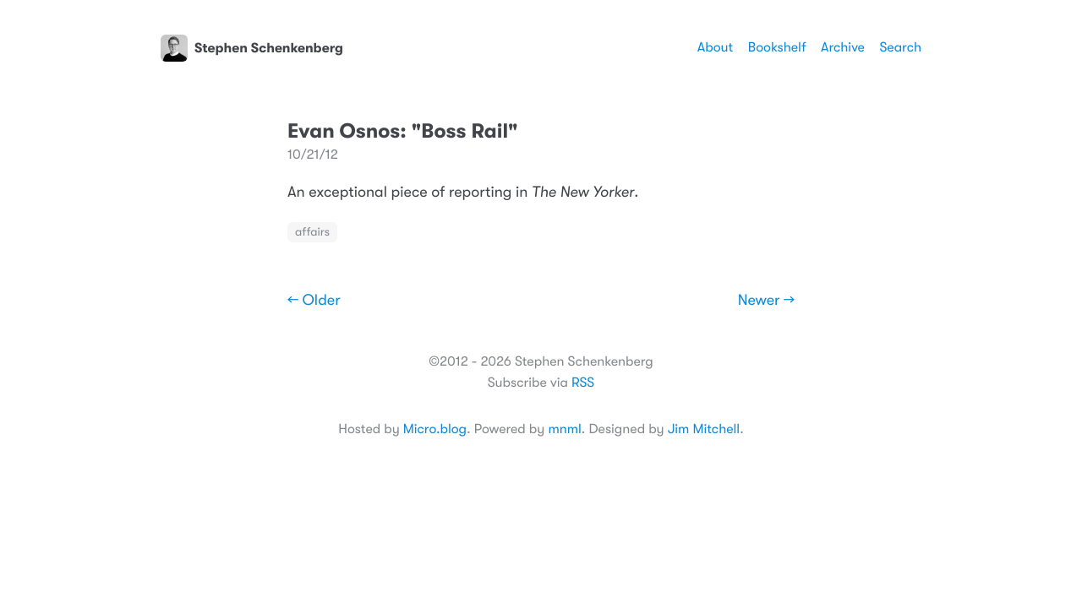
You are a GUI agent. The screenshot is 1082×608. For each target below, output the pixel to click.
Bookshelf (777, 47)
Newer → (766, 300)
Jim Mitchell (704, 429)
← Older (314, 300)
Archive (843, 47)
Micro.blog (435, 429)
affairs (312, 232)
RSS (582, 382)
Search (900, 47)
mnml (564, 429)
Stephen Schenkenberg (252, 48)
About (715, 47)
